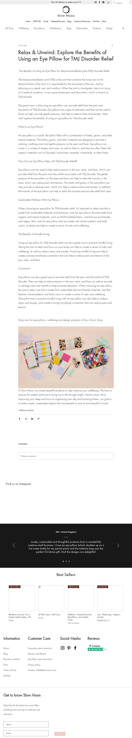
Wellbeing (24, 28)
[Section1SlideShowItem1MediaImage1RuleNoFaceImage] (63, 561)
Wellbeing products (26, 410)
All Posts (9, 28)
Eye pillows (39, 28)
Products (97, 28)
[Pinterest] (103, 2)
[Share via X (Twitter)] (26, 418)
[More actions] (112, 45)
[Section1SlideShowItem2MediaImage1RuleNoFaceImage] (66, 561)
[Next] (118, 545)
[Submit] (59, 734)
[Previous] (14, 545)
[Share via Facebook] (19, 418)
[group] (66, 605)
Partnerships (82, 28)
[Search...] (120, 3)
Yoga (68, 28)
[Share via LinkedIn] (32, 418)
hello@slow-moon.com (46, 670)
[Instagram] (95, 2)
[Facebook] (99, 2)
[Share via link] (38, 418)
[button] (108, 2)
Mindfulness (55, 28)
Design (109, 28)
